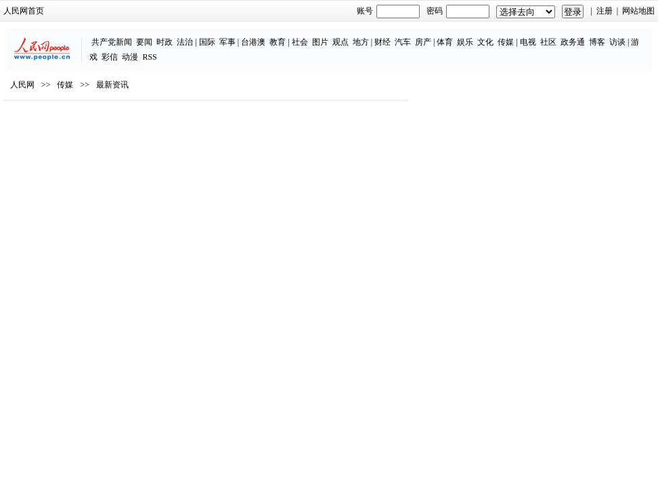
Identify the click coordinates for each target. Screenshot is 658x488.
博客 (597, 42)
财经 (382, 42)
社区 (548, 42)
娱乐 (465, 42)
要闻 (144, 42)
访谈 (617, 42)
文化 (485, 42)
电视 (528, 42)
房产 (423, 42)
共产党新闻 (111, 42)
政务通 (573, 42)
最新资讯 (112, 84)
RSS (149, 57)
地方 (361, 42)
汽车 (403, 42)
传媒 (506, 42)
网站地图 (638, 11)
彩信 (110, 57)
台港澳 (253, 42)
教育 (277, 42)
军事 (227, 42)
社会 (300, 42)
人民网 (22, 84)
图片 (320, 42)
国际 (207, 42)
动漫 (130, 57)
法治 (185, 42)
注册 (604, 11)
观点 (340, 42)
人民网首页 (23, 11)
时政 (164, 42)
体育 (445, 42)
